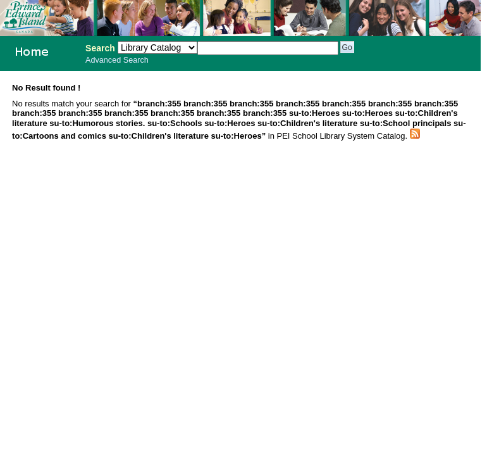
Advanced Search (117, 60)
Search (100, 48)
